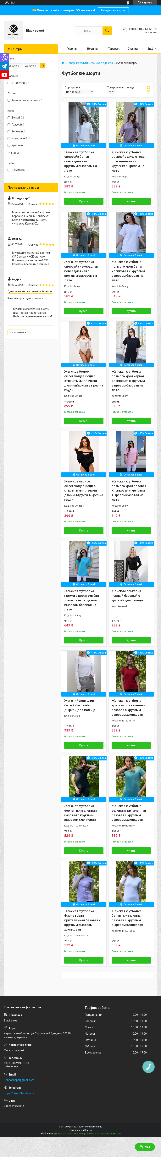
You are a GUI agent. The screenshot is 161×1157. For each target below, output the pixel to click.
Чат (144, 1147)
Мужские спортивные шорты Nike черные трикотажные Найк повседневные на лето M (32, 312)
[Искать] (107, 30)
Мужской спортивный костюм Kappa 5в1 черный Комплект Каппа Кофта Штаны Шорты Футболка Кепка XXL (31, 218)
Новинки (92, 48)
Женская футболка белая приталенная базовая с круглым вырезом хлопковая (127, 918)
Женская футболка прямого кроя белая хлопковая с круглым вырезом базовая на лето (128, 271)
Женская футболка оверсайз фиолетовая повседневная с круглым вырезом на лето (129, 161)
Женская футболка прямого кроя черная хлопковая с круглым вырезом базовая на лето (128, 381)
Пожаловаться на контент (69, 1133)
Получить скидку (113, 10)
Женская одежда (102, 63)
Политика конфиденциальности (103, 1133)
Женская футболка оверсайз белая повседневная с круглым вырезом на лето (80, 161)
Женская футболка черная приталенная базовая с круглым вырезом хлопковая (80, 812)
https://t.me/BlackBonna (19, 1093)
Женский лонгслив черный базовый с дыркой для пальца (127, 595)
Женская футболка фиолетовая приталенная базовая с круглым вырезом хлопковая (82, 920)
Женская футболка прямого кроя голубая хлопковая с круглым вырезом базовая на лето (81, 600)
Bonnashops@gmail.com (19, 1080)
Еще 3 (15, 152)
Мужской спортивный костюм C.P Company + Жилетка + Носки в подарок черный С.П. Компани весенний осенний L (31, 258)
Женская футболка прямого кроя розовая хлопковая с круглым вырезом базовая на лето (129, 490)
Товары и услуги (77, 63)
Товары (113, 48)
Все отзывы (16, 332)
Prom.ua (97, 1126)
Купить (83, 201)
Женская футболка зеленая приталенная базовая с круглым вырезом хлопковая (129, 812)
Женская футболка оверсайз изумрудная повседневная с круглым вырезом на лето (81, 271)
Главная (72, 48)
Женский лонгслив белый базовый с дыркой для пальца (80, 705)
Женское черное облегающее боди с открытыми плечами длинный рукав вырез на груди (83, 490)
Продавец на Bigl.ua (80, 1130)
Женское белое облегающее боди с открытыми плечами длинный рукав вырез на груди (83, 381)
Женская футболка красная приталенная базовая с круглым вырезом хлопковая (128, 707)
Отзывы (133, 48)
